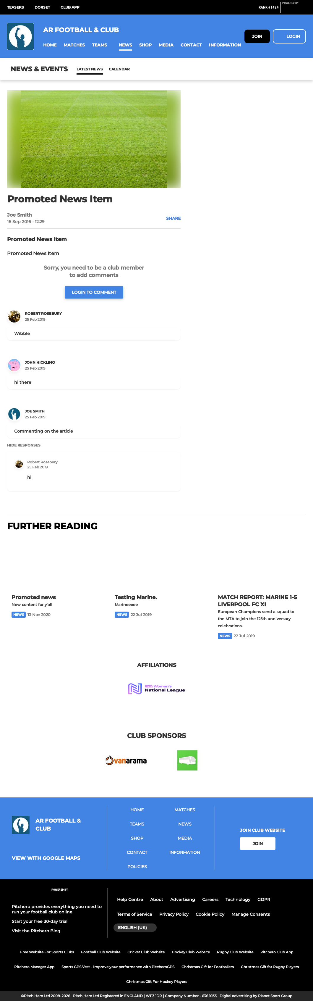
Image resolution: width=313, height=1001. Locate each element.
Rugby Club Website (235, 952)
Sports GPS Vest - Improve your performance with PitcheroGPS (117, 967)
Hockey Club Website (191, 952)
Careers (210, 899)
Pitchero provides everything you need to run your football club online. (57, 909)
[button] (50, 45)
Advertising (182, 899)
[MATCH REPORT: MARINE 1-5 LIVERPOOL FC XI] (259, 563)
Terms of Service (134, 914)
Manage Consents (250, 914)
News (82, 69)
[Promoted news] (53, 563)
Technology (238, 899)
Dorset (42, 7)
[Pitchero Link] (294, 9)
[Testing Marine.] (156, 563)
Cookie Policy (210, 914)
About (156, 899)
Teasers (15, 7)
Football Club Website (100, 952)
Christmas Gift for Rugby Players (270, 967)
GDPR (263, 899)
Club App (70, 7)
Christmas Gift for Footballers (207, 967)
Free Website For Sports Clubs (47, 952)
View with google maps (46, 858)
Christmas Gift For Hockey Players (156, 981)
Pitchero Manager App (34, 967)
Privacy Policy (174, 914)
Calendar (104, 69)
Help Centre (130, 899)
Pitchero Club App (276, 952)
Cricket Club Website (146, 952)
